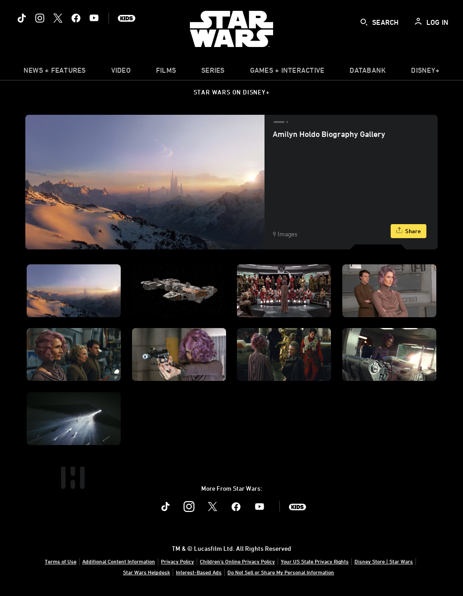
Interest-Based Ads (199, 572)
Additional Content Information (118, 561)
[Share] (408, 231)
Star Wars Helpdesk (146, 572)
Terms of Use (60, 561)
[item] (55, 72)
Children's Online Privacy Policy (237, 561)
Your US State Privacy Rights (315, 561)
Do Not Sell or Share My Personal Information (280, 572)
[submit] (364, 22)
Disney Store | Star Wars (383, 561)
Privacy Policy (177, 561)
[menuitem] (121, 72)
